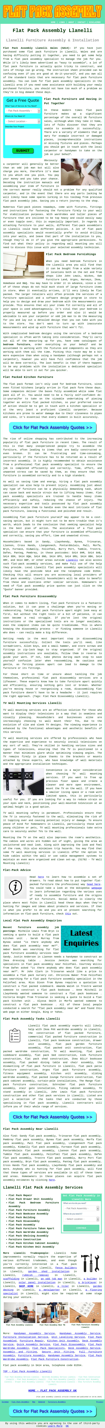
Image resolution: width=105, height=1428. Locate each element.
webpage (96, 888)
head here (93, 884)
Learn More (55, 1426)
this (68, 913)
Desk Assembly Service (84, 1348)
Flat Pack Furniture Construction (54, 1359)
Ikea (97, 279)
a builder (90, 1279)
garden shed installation (48, 1271)
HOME (53, 22)
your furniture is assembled (64, 532)
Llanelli (72, 560)
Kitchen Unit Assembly (63, 1340)
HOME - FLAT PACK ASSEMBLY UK (52, 1390)
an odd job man (51, 1279)
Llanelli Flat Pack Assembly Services (43, 1188)
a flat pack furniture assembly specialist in (63, 979)
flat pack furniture (42, 51)
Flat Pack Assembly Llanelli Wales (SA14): (37, 48)
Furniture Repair (32, 1340)
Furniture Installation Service (25, 1337)
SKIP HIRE (26, 1286)
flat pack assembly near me (33, 945)
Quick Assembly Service (33, 1344)
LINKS (62, 22)
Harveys (86, 279)
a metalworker (49, 1290)
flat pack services (51, 1095)
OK (67, 1426)
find (14, 1136)
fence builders (66, 1267)
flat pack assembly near (43, 964)
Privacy (99, 1402)
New (33, 1402)
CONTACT (82, 22)
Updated (41, 1402)
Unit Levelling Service (68, 1337)
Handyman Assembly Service (34, 1333)
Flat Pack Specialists (48, 1348)
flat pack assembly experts (62, 1025)
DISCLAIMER (94, 22)
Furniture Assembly (31, 1355)
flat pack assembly (28, 59)
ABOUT (71, 22)
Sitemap (5, 1402)
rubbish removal (35, 1275)
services (60, 1106)
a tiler (63, 1286)
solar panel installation (37, 1282)
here (41, 877)
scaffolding (11, 1279)
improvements (12, 1256)
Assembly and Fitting (20, 1352)
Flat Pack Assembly (20, 1402)
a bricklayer (87, 1282)
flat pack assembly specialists (71, 567)
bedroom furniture (16, 344)
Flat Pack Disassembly (69, 1344)
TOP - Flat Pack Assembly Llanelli (27, 1371)
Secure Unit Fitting (58, 1352)
